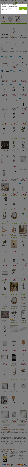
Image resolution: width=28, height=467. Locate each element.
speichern (23, 9)
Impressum (12, 10)
